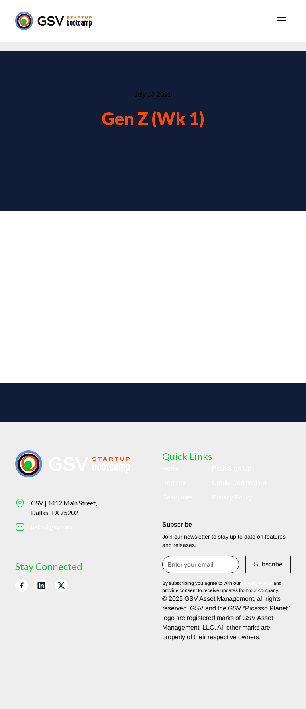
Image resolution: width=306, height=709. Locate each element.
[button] (281, 20)
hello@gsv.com (51, 527)
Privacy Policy (232, 497)
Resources (177, 497)
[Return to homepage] (53, 21)
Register (174, 482)
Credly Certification (239, 482)
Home (170, 468)
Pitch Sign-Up (231, 468)
